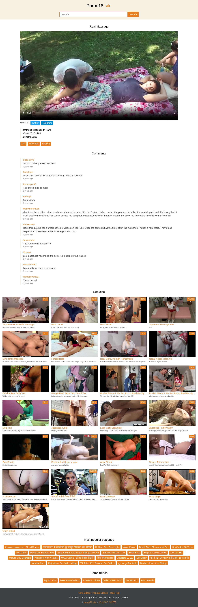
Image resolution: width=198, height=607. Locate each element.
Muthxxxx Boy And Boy (42, 552)
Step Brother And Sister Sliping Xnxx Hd (78, 552)
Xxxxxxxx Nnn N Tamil (46, 557)
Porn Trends (147, 580)
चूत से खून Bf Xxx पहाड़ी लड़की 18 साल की (169, 557)
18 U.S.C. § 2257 (107, 602)
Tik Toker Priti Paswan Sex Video (97, 563)
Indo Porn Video (91, 580)
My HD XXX (50, 580)
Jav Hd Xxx (132, 580)
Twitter (35, 123)
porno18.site (90, 602)
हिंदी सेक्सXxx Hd (105, 557)
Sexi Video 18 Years (182, 547)
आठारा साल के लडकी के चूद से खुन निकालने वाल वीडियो (67, 547)
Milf (23, 143)
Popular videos (100, 593)
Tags (112, 593)
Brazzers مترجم (125, 557)
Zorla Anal (21, 552)
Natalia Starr (38, 563)
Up (117, 593)
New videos (85, 593)
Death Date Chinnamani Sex (154, 547)
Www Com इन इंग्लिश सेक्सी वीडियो (77, 557)
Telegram (47, 123)
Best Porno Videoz (69, 580)
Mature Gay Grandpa (20, 557)
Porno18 (99, 5)
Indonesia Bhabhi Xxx (114, 552)
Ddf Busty (142, 557)
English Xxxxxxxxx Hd (155, 552)
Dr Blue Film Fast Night (107, 547)
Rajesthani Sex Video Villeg (62, 563)
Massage (33, 143)
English (46, 143)
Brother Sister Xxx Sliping (153, 563)
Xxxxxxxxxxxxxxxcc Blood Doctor (22, 547)
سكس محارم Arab (127, 563)
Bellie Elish (134, 552)
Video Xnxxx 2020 (112, 580)
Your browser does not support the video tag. (99, 75)
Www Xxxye (129, 547)
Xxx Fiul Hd (176, 552)
